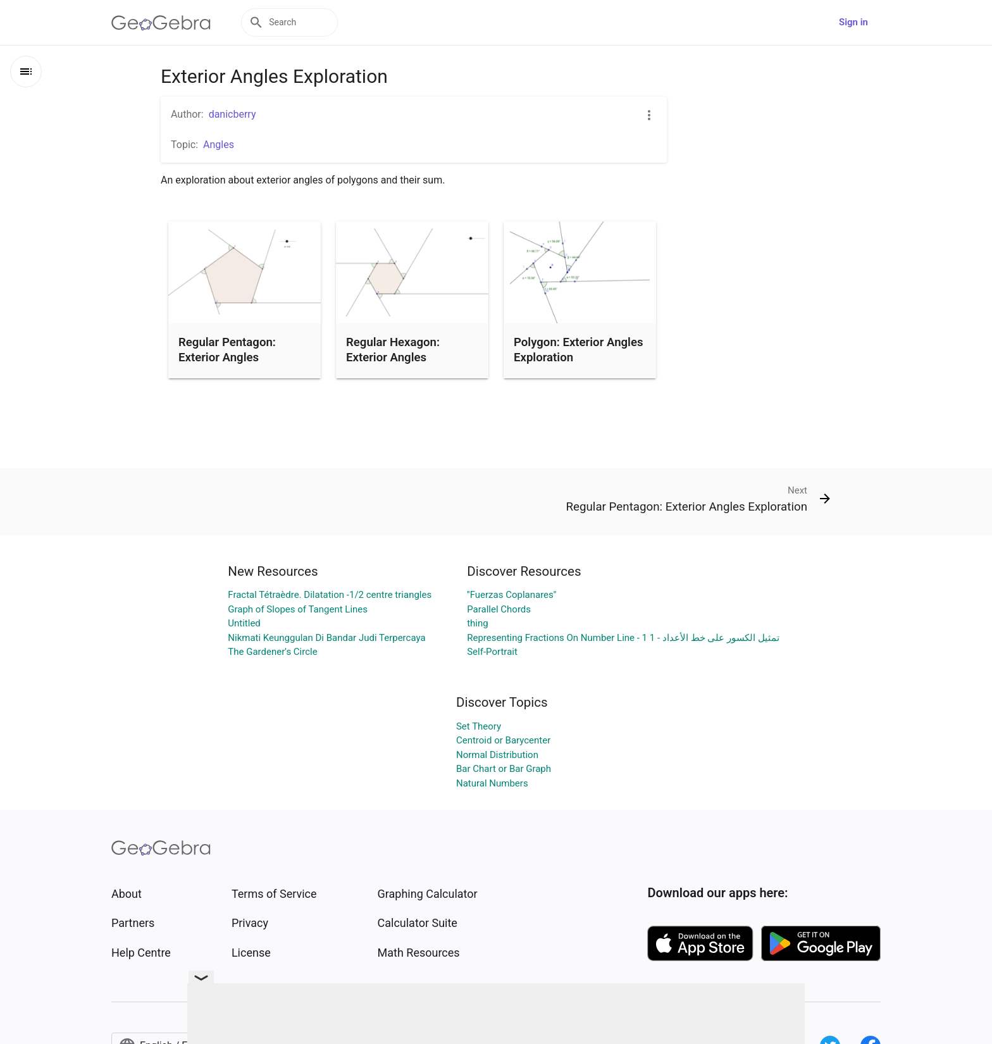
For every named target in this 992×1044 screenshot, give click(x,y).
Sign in (853, 22)
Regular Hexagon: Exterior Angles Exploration (393, 357)
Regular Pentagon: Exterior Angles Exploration (227, 357)
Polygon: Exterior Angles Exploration (578, 349)
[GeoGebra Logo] (161, 22)
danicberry (232, 114)
